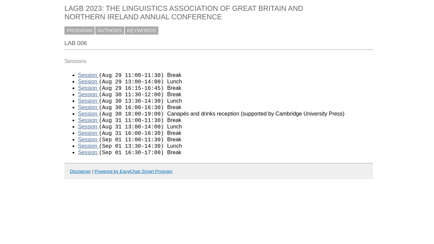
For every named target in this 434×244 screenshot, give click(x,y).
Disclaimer (80, 184)
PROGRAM (80, 30)
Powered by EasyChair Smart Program (134, 184)
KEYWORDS (141, 30)
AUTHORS (110, 30)
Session (88, 76)
